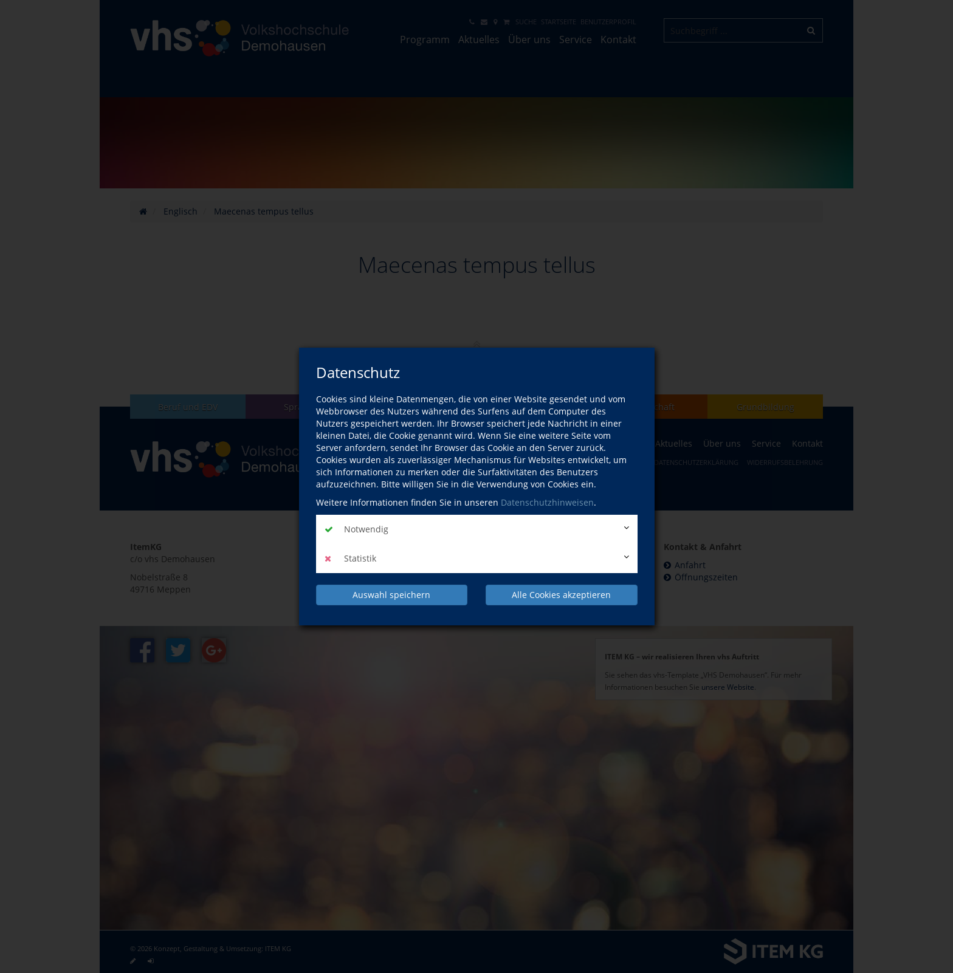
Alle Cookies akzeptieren (561, 594)
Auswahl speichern (391, 594)
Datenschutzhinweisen (547, 502)
